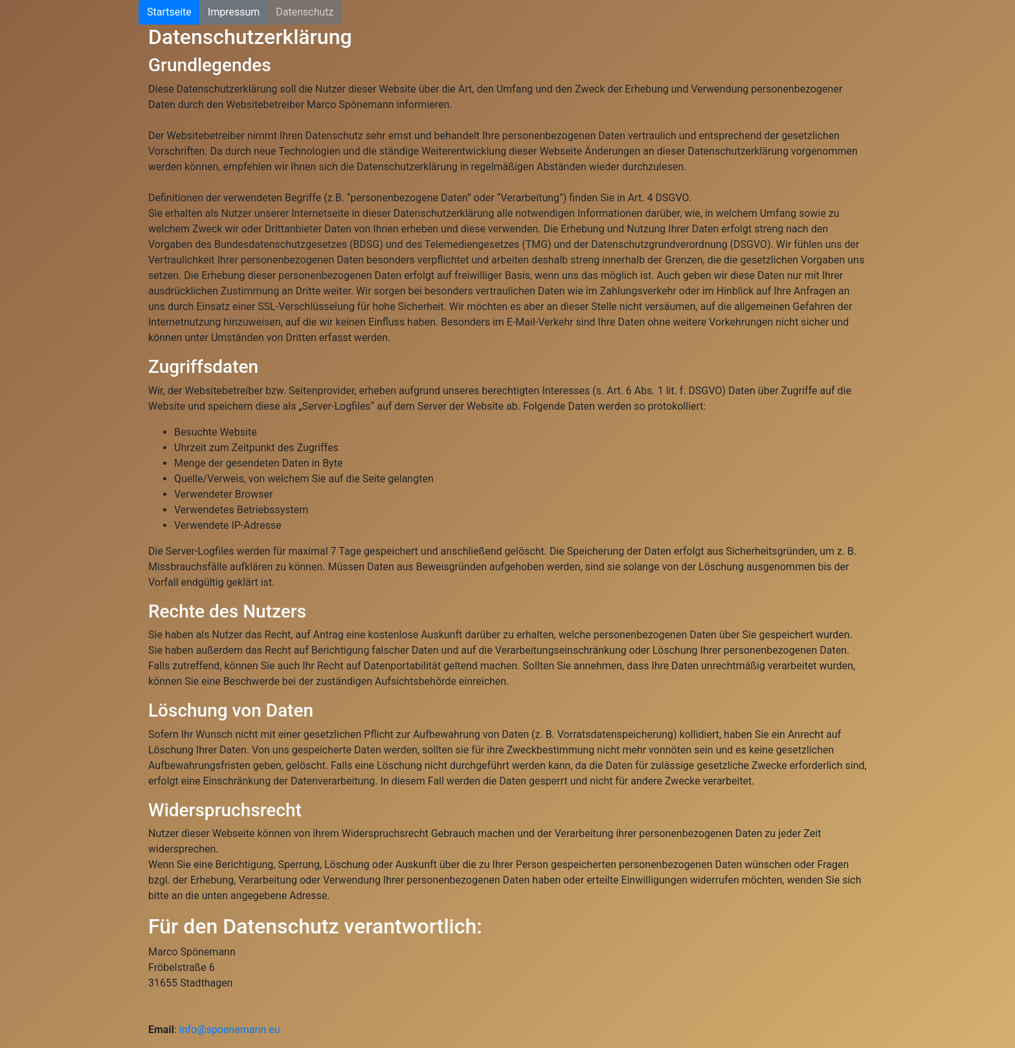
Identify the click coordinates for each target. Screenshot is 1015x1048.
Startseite (169, 12)
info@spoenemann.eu (229, 1029)
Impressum (234, 12)
